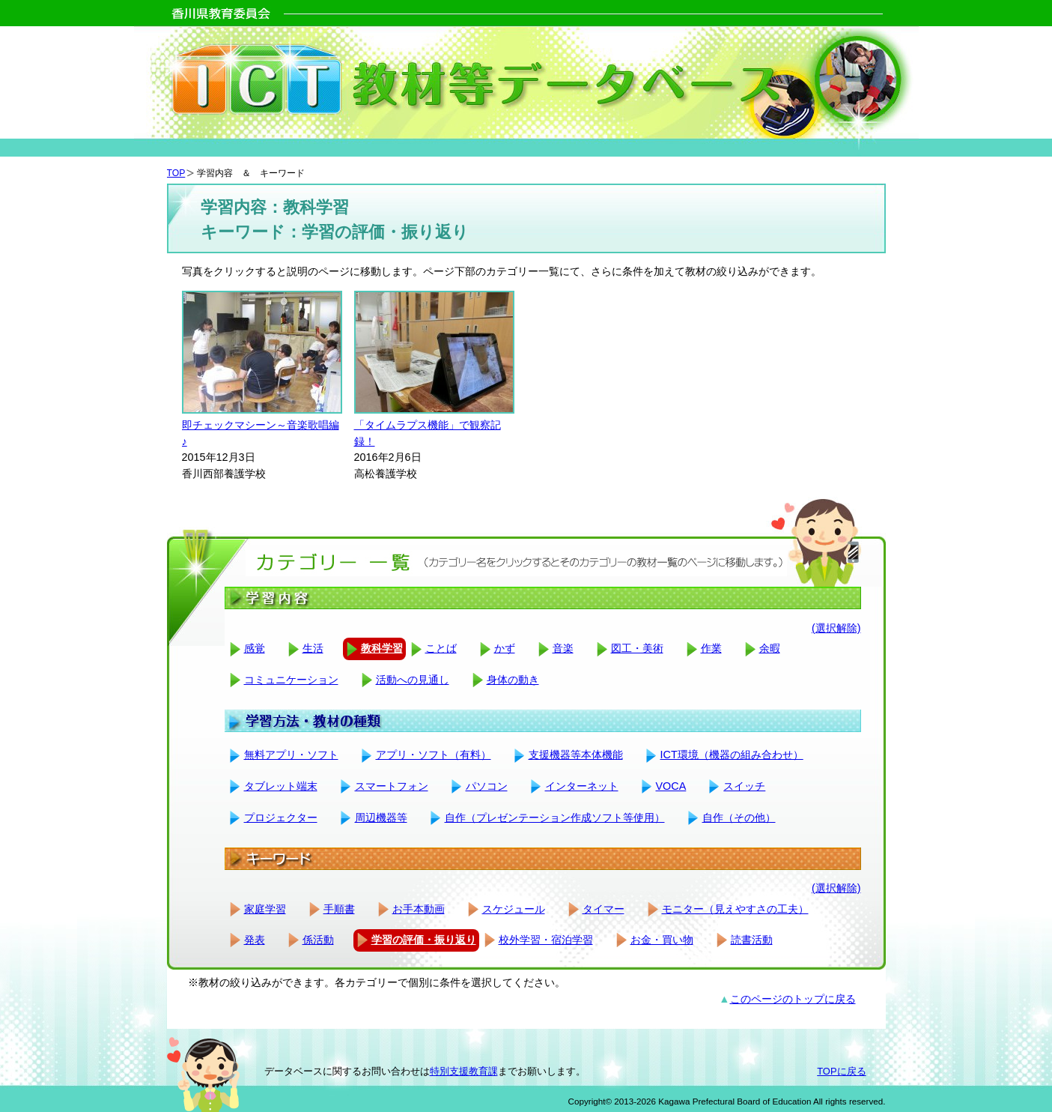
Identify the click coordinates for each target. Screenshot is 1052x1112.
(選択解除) (836, 628)
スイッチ (744, 786)
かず (504, 648)
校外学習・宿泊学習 (546, 940)
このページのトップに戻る (793, 999)
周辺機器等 (381, 818)
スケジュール (513, 909)
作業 (711, 648)
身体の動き (513, 680)
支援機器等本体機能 (576, 755)
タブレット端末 (280, 786)
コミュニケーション (291, 680)
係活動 (318, 940)
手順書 (339, 909)
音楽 (563, 648)
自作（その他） (739, 818)
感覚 (254, 648)
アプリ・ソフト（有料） (433, 755)
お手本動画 (418, 909)
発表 (254, 940)
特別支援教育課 (464, 1071)
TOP (176, 173)
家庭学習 (265, 909)
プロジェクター (280, 818)
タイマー (603, 909)
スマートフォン (391, 786)
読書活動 (752, 940)
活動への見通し (412, 680)
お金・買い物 (661, 940)
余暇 (769, 648)
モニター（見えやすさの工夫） (735, 909)
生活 (312, 648)
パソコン (487, 786)
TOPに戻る (841, 1071)
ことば (441, 648)
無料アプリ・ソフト (291, 755)
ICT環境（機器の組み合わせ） (731, 755)
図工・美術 (637, 648)
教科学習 (382, 648)
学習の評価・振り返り (423, 940)
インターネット (581, 786)
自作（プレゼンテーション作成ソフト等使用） (555, 818)
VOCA (671, 786)
